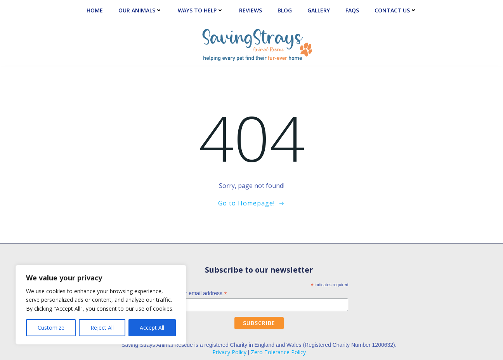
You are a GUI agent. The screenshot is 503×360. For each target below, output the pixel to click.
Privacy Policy (229, 352)
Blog (285, 10)
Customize (51, 327)
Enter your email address (194, 293)
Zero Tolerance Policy (278, 352)
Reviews (250, 10)
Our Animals (140, 10)
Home (95, 10)
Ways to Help (201, 10)
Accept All (152, 327)
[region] (101, 304)
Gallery (318, 10)
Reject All (102, 327)
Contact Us (396, 10)
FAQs (352, 10)
